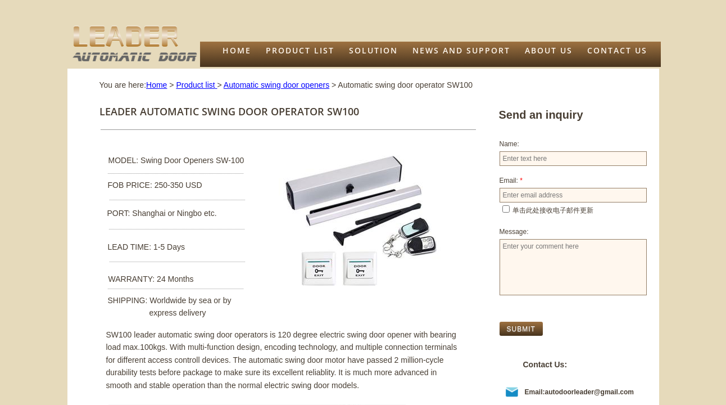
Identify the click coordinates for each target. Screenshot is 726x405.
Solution (373, 50)
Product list (300, 50)
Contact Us (617, 50)
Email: (511, 180)
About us (549, 50)
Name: (509, 144)
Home (237, 50)
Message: (514, 232)
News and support (461, 50)
